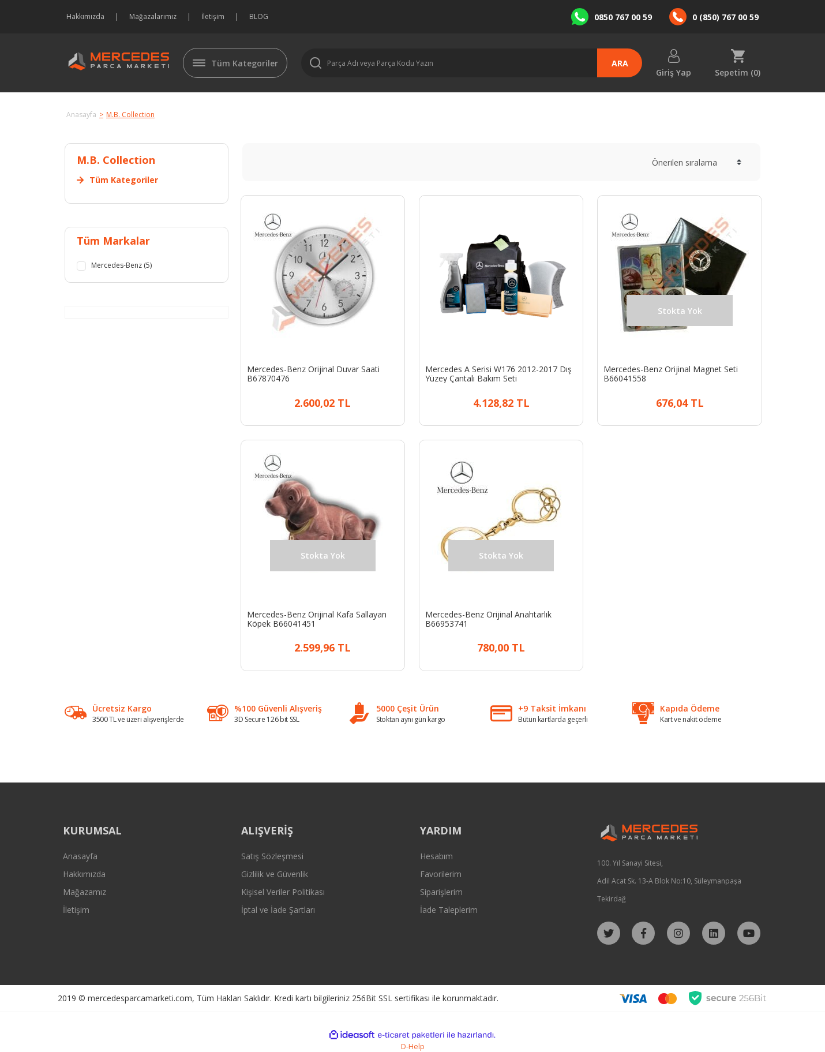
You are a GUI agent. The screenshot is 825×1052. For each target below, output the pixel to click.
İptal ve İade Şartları (278, 909)
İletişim (212, 16)
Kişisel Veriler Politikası (283, 891)
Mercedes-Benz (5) (126, 266)
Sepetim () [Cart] (737, 72)
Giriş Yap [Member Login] (673, 72)
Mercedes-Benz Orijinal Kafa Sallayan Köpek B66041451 (317, 619)
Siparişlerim (441, 891)
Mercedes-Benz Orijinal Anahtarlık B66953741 (488, 619)
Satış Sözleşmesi (272, 856)
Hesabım (436, 856)
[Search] (471, 62)
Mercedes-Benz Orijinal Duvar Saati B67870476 (313, 374)
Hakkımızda (85, 16)
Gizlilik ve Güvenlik (274, 873)
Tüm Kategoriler (244, 63)
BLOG (258, 16)
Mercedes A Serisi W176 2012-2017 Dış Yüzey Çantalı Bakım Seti (498, 374)
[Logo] (117, 62)
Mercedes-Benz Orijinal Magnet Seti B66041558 (670, 374)
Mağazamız (84, 891)
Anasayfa (80, 856)
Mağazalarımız (153, 16)
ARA (620, 63)
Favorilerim (441, 873)
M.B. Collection (130, 114)
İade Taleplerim (449, 909)
